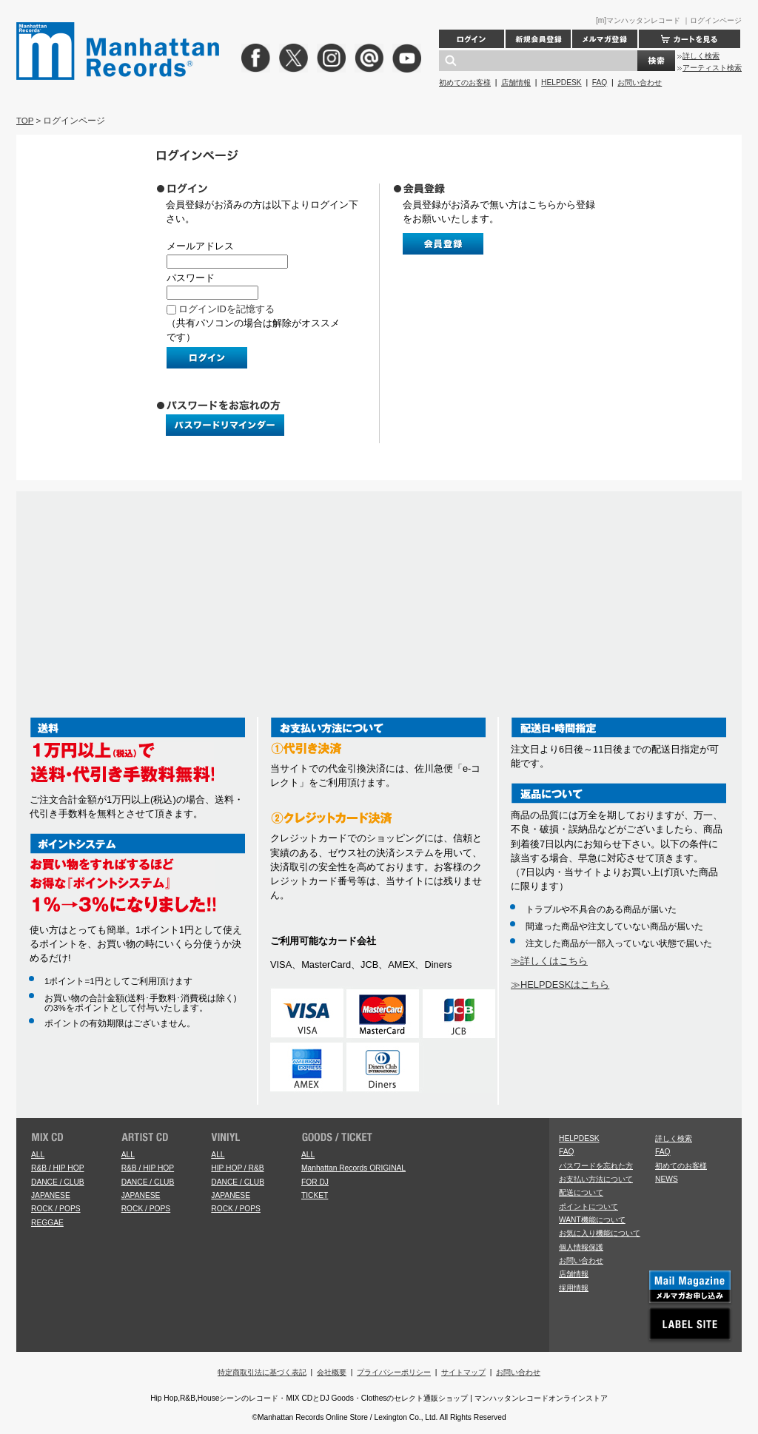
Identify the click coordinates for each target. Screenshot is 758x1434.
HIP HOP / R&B (237, 1168)
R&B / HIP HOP (57, 1168)
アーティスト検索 (712, 68)
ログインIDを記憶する (226, 308)
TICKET (314, 1195)
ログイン (471, 39)
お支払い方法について (596, 1179)
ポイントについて (588, 1206)
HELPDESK (561, 82)
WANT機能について (592, 1220)
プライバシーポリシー (394, 1372)
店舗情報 (516, 82)
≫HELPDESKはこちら (560, 984)
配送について (581, 1192)
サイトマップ (463, 1372)
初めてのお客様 (465, 82)
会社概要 (331, 1372)
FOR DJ (315, 1182)
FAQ (599, 82)
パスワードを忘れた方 (596, 1166)
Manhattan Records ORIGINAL (353, 1168)
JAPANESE (50, 1195)
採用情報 (573, 1288)
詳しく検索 (701, 56)
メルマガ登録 (604, 39)
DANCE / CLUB (57, 1182)
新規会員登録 (538, 39)
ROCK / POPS (56, 1209)
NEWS (666, 1179)
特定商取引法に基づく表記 (262, 1372)
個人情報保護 (581, 1247)
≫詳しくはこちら (549, 960)
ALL (37, 1155)
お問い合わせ (639, 82)
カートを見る (689, 39)
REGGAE (47, 1223)
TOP (24, 120)
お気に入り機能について (599, 1233)
